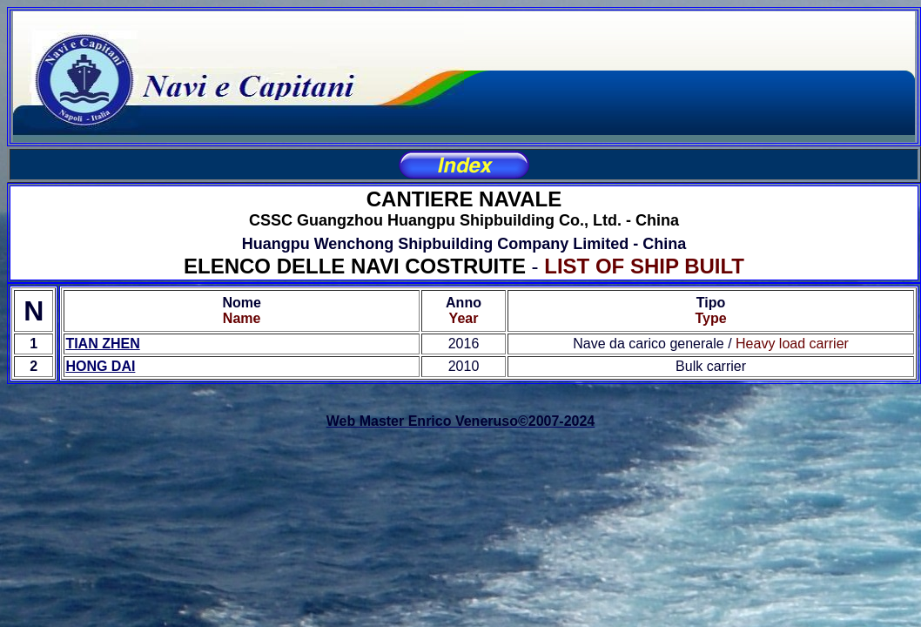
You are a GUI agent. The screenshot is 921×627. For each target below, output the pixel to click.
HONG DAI (100, 366)
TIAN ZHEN (102, 343)
